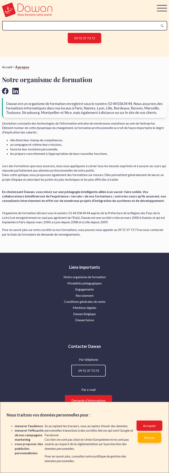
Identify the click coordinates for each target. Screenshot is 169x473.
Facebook (52, 435)
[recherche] (81, 25)
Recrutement (85, 295)
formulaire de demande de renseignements (51, 234)
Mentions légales (84, 307)
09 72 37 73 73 (84, 38)
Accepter (149, 426)
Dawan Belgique (84, 314)
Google (124, 430)
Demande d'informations (88, 400)
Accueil (7, 67)
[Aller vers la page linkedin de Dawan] (15, 91)
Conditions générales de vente (84, 301)
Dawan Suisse (84, 320)
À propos (22, 67)
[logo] (27, 16)
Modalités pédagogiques (84, 283)
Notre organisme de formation (85, 277)
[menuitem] (85, 277)
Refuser (149, 437)
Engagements (84, 289)
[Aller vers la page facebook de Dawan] (5, 91)
